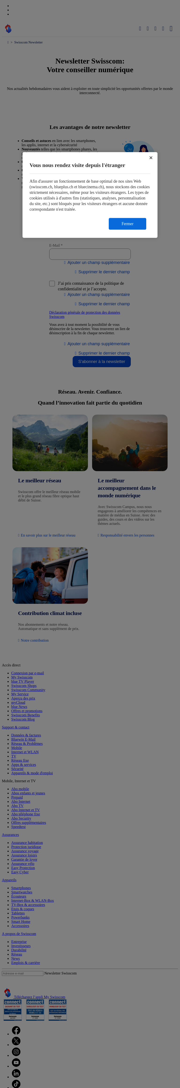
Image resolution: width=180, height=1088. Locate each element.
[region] (90, 195)
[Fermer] (151, 158)
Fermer (127, 223)
